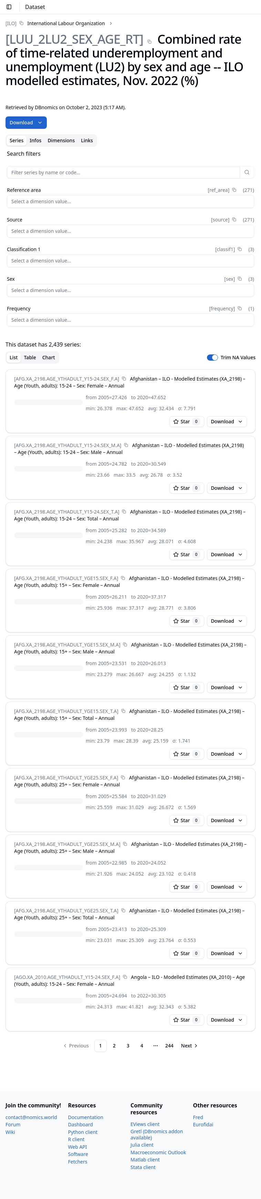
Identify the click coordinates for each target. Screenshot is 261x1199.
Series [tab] (16, 140)
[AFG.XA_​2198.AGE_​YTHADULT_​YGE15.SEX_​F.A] (66, 578)
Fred (198, 1117)
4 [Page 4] (141, 1045)
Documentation (85, 1117)
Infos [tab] (35, 140)
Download (26, 122)
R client (76, 1139)
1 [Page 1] (100, 1045)
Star (187, 421)
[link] (55, 23)
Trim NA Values (238, 357)
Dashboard (80, 1124)
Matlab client (145, 1159)
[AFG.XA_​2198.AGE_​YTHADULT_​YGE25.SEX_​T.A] (66, 910)
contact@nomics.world (31, 1117)
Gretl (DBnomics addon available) (156, 1134)
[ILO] (11, 23)
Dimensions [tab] (61, 140)
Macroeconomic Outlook (158, 1152)
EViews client (144, 1124)
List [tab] (14, 357)
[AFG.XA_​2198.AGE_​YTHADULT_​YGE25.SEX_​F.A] (66, 777)
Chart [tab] (48, 357)
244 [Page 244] (169, 1045)
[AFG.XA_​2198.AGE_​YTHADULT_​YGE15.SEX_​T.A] (66, 711)
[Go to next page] (190, 1046)
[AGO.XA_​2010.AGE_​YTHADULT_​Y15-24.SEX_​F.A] (67, 977)
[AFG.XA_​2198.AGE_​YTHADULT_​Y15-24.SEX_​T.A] (66, 511)
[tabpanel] (130, 600)
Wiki (10, 1132)
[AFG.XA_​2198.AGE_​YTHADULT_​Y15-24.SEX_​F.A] (66, 378)
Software (78, 1154)
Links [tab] (87, 140)
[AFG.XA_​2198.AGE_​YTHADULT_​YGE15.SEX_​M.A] (67, 644)
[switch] (212, 357)
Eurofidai (203, 1124)
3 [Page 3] (128, 1045)
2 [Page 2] (114, 1045)
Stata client (143, 1167)
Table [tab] (30, 357)
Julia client (142, 1144)
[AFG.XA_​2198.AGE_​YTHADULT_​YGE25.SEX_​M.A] (67, 844)
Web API (77, 1147)
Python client (83, 1132)
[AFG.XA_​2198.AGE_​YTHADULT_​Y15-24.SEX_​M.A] (67, 445)
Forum (13, 1124)
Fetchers (77, 1161)
